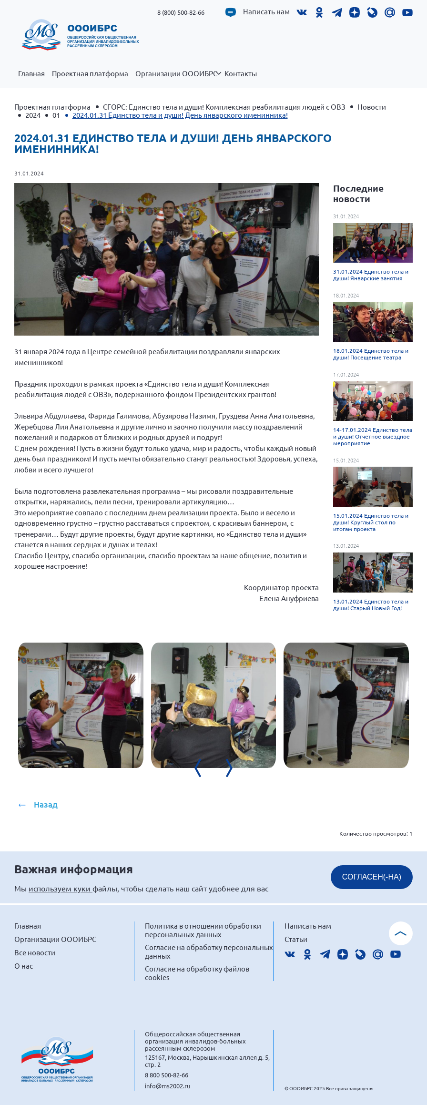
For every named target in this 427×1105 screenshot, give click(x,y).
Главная (31, 73)
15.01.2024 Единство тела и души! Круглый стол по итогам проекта (370, 522)
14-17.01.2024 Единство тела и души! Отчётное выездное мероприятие (372, 436)
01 (56, 114)
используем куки (60, 888)
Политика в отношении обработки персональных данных (203, 929)
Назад (46, 804)
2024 (33, 114)
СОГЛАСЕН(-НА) (371, 877)
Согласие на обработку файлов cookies (197, 972)
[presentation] (204, 768)
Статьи (296, 939)
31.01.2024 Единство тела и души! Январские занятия (370, 274)
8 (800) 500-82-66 (180, 12)
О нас (23, 966)
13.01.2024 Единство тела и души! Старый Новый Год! (370, 604)
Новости (371, 106)
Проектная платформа (90, 73)
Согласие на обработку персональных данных (209, 951)
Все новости (34, 952)
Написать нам (266, 11)
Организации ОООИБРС (178, 78)
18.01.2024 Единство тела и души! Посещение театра (370, 354)
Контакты (240, 73)
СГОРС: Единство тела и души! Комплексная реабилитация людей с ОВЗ (224, 106)
